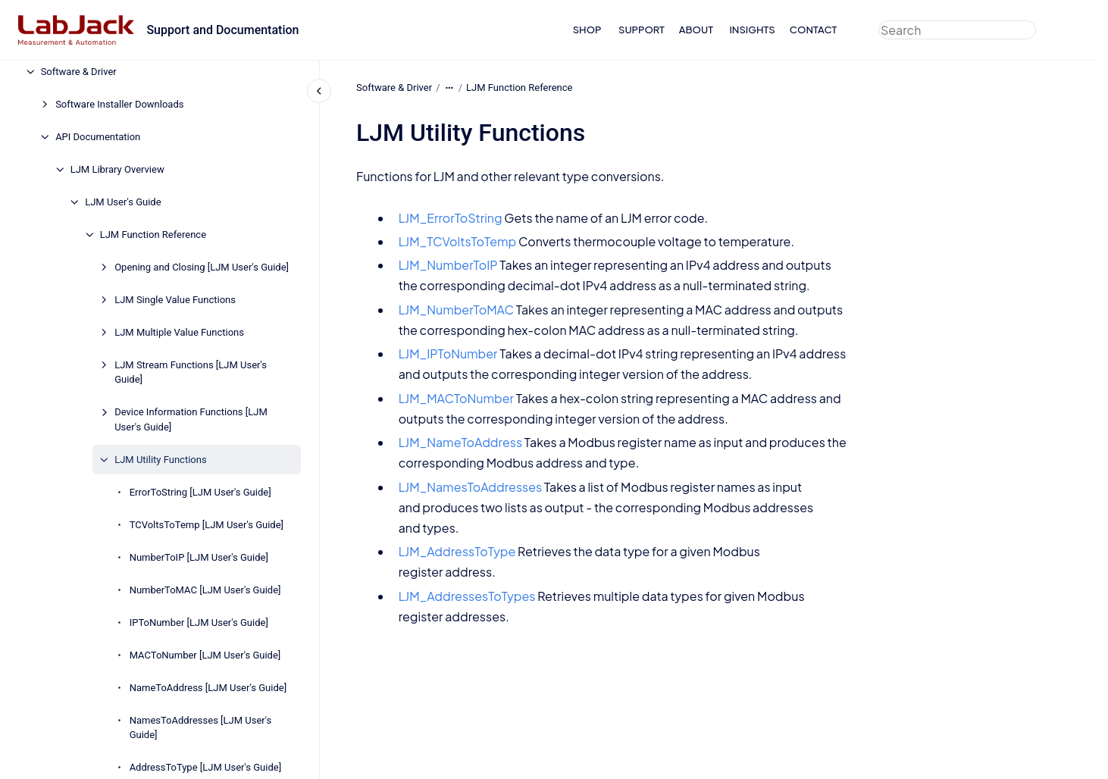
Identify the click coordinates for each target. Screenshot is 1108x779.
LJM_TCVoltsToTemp (457, 241)
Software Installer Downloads (119, 104)
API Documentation (97, 136)
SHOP (587, 29)
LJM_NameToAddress (459, 442)
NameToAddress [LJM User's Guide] (208, 687)
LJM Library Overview (117, 169)
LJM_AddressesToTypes (466, 596)
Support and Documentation (222, 30)
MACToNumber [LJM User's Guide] (205, 655)
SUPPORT (641, 29)
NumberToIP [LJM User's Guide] (199, 557)
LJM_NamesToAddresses (470, 486)
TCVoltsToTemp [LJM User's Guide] (206, 524)
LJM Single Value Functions (175, 299)
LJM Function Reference (153, 234)
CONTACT (813, 29)
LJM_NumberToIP (447, 265)
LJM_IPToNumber (447, 353)
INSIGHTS (752, 29)
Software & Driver (79, 71)
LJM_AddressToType (456, 551)
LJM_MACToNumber (455, 398)
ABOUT (696, 29)
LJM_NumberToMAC (455, 310)
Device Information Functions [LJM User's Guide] (191, 419)
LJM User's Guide (123, 202)
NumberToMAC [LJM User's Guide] (205, 590)
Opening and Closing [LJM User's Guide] (201, 267)
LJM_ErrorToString (450, 218)
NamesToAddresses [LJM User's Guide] (201, 728)
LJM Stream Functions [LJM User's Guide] (190, 372)
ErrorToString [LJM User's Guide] (200, 492)
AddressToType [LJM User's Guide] (205, 767)
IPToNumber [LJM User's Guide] (199, 622)
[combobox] (957, 29)
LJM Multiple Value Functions (179, 332)
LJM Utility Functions (160, 459)
